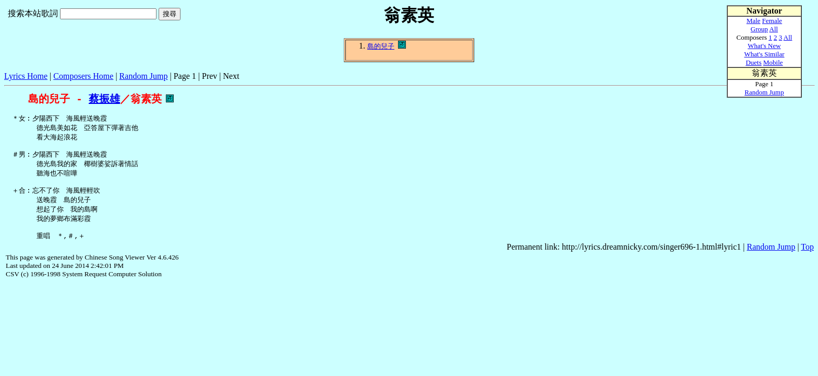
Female (772, 21)
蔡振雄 (104, 99)
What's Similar (764, 54)
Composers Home (83, 76)
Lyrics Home (25, 76)
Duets (753, 62)
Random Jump (143, 76)
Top (807, 259)
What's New (764, 46)
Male (754, 21)
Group (759, 29)
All (773, 29)
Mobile (773, 62)
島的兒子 (380, 46)
